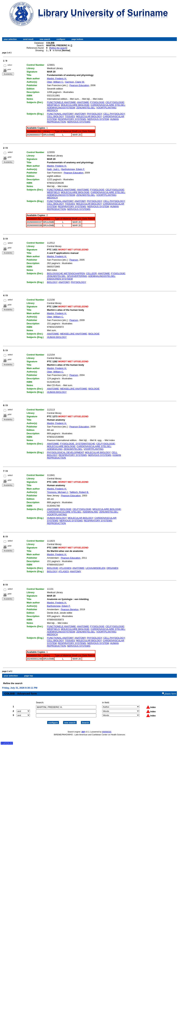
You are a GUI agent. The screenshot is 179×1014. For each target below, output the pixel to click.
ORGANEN (112, 568)
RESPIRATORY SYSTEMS (72, 119)
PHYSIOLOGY (94, 113)
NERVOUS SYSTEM (98, 119)
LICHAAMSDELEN (95, 568)
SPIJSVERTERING (77, 276)
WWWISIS (106, 729)
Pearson (73, 259)
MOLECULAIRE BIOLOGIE (75, 105)
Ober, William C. (55, 82)
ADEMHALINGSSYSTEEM (61, 107)
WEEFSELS (53, 105)
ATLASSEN (65, 568)
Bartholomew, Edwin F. (73, 169)
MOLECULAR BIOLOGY (88, 116)
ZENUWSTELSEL (85, 107)
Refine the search (58, 48)
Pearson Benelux (69, 609)
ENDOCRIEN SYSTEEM (60, 278)
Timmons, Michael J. (57, 492)
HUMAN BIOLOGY (57, 337)
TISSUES (70, 116)
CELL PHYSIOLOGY (114, 113)
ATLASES (63, 571)
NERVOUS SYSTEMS (78, 121)
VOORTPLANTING (106, 107)
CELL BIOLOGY (55, 116)
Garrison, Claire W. (75, 82)
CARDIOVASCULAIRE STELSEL (108, 105)
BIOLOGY (52, 282)
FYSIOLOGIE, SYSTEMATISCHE (77, 443)
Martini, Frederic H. (57, 78)
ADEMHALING (54, 449)
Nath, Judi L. (53, 169)
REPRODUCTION (56, 523)
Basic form (170, 690)
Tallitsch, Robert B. (79, 492)
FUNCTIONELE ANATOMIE (61, 102)
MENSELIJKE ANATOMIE (73, 333)
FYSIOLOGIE (97, 102)
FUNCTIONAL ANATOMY (60, 113)
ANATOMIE (83, 102)
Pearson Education (79, 85)
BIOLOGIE (94, 333)
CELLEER (91, 273)
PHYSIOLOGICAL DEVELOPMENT (65, 452)
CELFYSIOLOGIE (115, 102)
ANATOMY (80, 113)
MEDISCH (52, 110)
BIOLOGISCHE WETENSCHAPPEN (66, 273)
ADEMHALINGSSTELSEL (101, 276)
